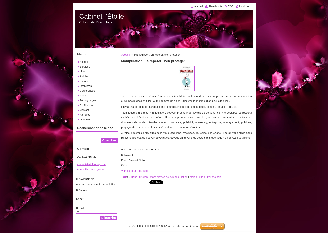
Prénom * (81, 190)
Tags (124, 176)
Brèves (84, 81)
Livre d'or (85, 119)
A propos (85, 114)
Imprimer (244, 6)
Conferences (87, 90)
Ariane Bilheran (138, 176)
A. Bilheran (86, 105)
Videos (84, 95)
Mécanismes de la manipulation (168, 176)
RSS (230, 6)
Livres (83, 71)
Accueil (125, 54)
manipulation (197, 176)
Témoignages (88, 100)
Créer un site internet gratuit (182, 227)
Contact (84, 109)
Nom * (80, 199)
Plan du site (215, 6)
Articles (84, 76)
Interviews (86, 85)
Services (85, 66)
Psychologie (214, 176)
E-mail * (81, 207)
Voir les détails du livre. (135, 170)
